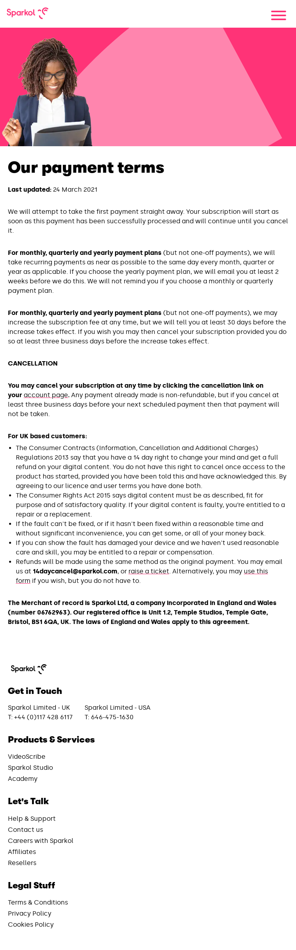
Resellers (22, 863)
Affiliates (22, 852)
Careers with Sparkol (41, 840)
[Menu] (278, 15)
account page (46, 395)
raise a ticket (148, 571)
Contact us (25, 829)
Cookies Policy (31, 924)
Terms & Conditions (38, 902)
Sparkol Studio (30, 767)
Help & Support (32, 818)
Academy (23, 778)
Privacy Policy (29, 913)
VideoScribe (26, 756)
